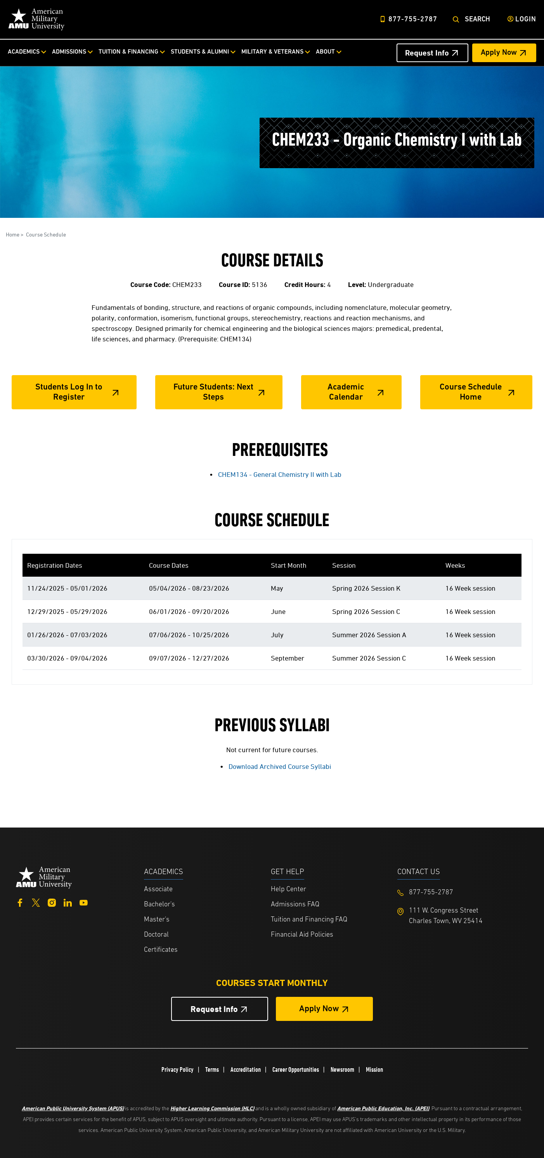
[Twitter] (36, 902)
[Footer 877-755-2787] (460, 892)
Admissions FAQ (295, 904)
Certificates (161, 950)
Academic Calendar (345, 392)
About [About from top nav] (325, 52)
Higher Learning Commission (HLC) (212, 1108)
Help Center (288, 889)
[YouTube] (84, 902)
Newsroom (342, 1069)
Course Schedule (46, 234)
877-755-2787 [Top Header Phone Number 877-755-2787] (412, 19)
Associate (158, 889)
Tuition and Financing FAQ (309, 919)
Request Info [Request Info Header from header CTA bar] (427, 52)
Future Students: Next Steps (213, 392)
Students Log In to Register (68, 392)
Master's (157, 919)
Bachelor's (159, 904)
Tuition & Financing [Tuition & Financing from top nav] (128, 52)
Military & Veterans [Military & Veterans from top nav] (272, 52)
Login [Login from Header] (525, 19)
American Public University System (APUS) (73, 1108)
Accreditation (245, 1069)
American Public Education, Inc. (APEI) (383, 1108)
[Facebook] (20, 902)
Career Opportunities (295, 1069)
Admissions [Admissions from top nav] (69, 52)
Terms (212, 1069)
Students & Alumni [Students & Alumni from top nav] (200, 52)
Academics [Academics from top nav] (24, 52)
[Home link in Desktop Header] (36, 19)
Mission (374, 1069)
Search (477, 19)
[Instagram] (52, 902)
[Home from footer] (44, 877)
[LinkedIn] (68, 902)
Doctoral (156, 935)
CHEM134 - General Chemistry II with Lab (279, 474)
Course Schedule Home (471, 392)
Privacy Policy (177, 1069)
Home (12, 234)
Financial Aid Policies (302, 935)
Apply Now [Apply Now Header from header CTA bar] (499, 53)
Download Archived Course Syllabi (280, 766)
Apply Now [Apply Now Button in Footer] (319, 1009)
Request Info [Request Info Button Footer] (214, 1009)
